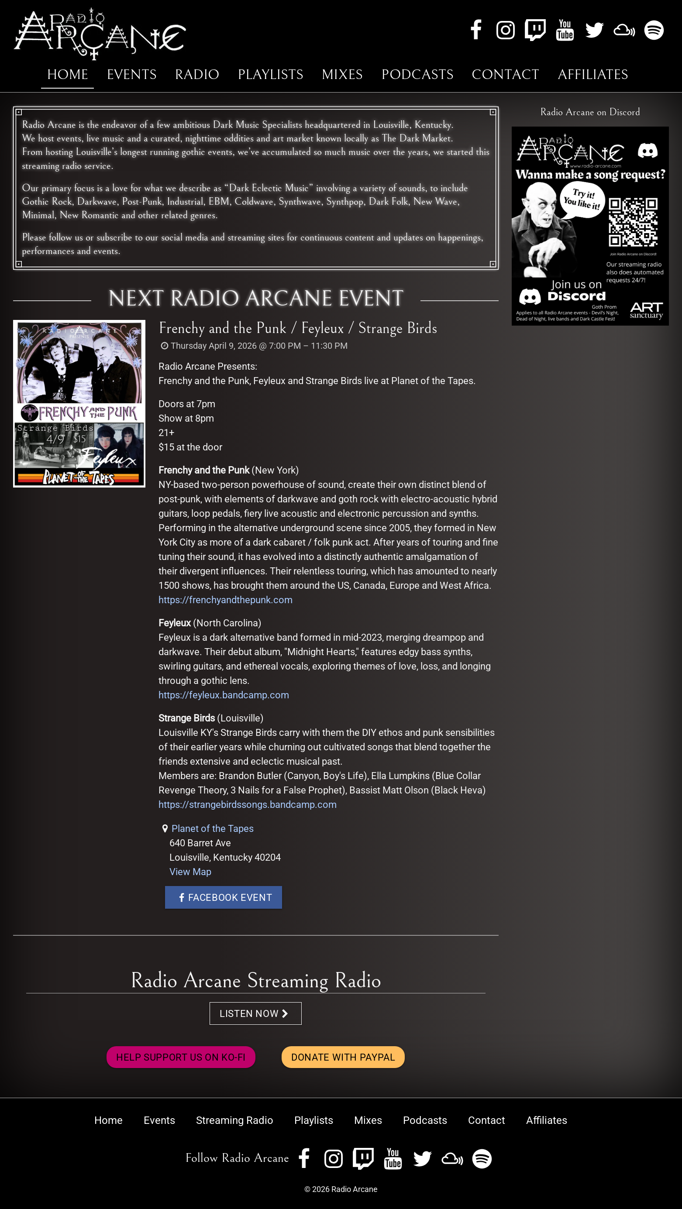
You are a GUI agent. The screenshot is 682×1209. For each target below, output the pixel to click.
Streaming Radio (234, 1120)
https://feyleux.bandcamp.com (223, 695)
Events (132, 75)
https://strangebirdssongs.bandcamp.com (247, 804)
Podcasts (417, 75)
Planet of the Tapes (213, 828)
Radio (197, 75)
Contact (505, 75)
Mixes (342, 75)
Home (67, 75)
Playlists (270, 75)
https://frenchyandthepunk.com (225, 599)
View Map (190, 871)
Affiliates (593, 75)
